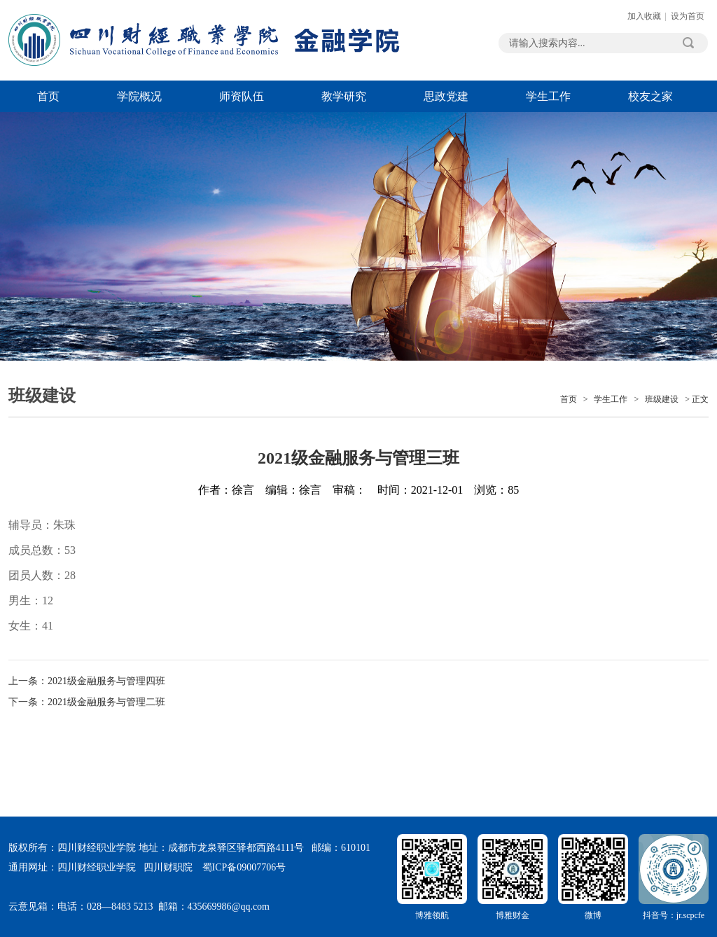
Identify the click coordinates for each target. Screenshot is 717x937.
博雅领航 (432, 877)
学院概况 (139, 96)
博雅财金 (513, 877)
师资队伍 (241, 96)
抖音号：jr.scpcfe (674, 877)
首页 (48, 96)
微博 (593, 877)
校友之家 (650, 96)
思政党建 (446, 96)
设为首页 (687, 16)
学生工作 (548, 96)
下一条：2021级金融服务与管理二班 (86, 702)
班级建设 (661, 399)
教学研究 (343, 96)
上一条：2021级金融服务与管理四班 (86, 681)
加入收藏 (644, 16)
